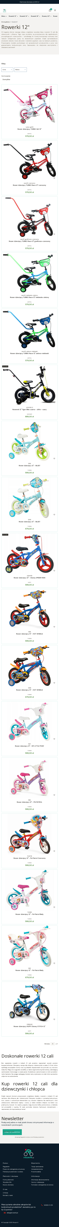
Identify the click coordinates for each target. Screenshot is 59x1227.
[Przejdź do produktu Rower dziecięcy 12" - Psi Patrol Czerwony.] (29, 833)
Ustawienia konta (37, 1169)
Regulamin (6, 1167)
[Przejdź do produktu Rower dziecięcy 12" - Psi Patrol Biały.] (29, 890)
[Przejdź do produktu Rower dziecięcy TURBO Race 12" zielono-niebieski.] (29, 329)
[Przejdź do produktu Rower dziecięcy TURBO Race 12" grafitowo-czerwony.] (29, 217)
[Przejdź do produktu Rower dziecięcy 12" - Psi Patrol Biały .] (29, 946)
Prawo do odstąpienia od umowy (14, 1169)
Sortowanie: (5, 76)
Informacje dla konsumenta (40, 1180)
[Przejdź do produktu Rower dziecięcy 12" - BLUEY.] (29, 441)
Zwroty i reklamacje (37, 1182)
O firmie (5, 1193)
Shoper (15, 1222)
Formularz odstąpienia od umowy (42, 1185)
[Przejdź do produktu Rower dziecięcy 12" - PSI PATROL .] (29, 777)
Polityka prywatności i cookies (13, 1172)
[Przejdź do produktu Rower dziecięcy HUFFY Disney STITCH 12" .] (29, 1002)
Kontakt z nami (8, 1195)
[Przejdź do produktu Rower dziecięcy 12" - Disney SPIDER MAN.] (29, 553)
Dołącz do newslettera (12, 1132)
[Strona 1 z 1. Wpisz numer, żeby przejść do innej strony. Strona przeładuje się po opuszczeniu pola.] (52, 1043)
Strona (47, 1044)
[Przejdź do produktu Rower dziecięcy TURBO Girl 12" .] (29, 104)
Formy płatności (8, 1180)
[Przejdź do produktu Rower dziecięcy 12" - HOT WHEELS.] (29, 609)
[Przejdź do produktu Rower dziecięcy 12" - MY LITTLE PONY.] (29, 721)
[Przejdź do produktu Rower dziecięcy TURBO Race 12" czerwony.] (29, 160)
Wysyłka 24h (7, 1182)
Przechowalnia (36, 1172)
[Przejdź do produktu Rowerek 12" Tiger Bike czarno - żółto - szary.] (29, 385)
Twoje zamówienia (37, 1167)
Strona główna (5, 22)
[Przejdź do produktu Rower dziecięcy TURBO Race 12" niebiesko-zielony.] (29, 273)
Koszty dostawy (8, 1185)
